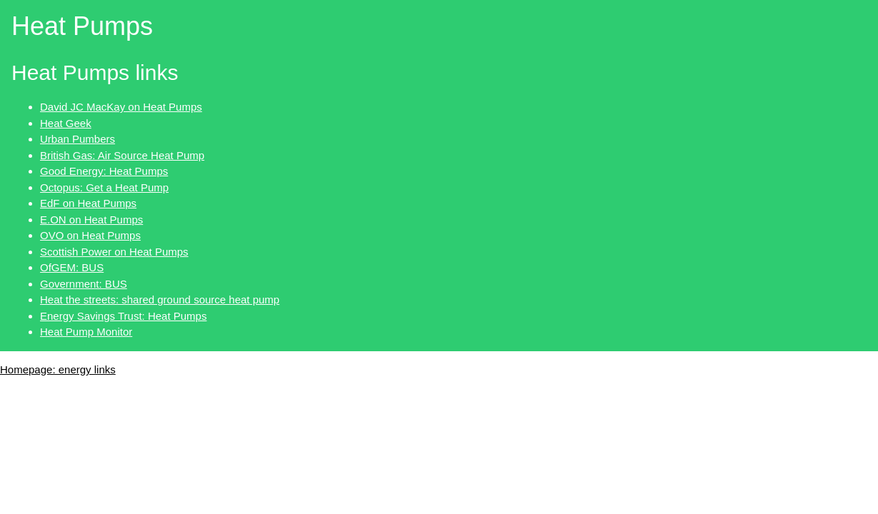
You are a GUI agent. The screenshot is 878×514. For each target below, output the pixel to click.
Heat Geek (65, 123)
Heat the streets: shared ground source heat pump (159, 299)
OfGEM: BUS (72, 267)
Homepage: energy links (58, 369)
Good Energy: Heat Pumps (104, 171)
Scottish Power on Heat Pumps (114, 252)
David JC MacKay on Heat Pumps (121, 107)
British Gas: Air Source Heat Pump (122, 155)
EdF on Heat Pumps (88, 203)
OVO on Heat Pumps (90, 235)
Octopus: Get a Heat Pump (104, 187)
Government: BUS (83, 284)
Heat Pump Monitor (86, 332)
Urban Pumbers (77, 139)
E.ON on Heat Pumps (91, 219)
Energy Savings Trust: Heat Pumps (123, 316)
